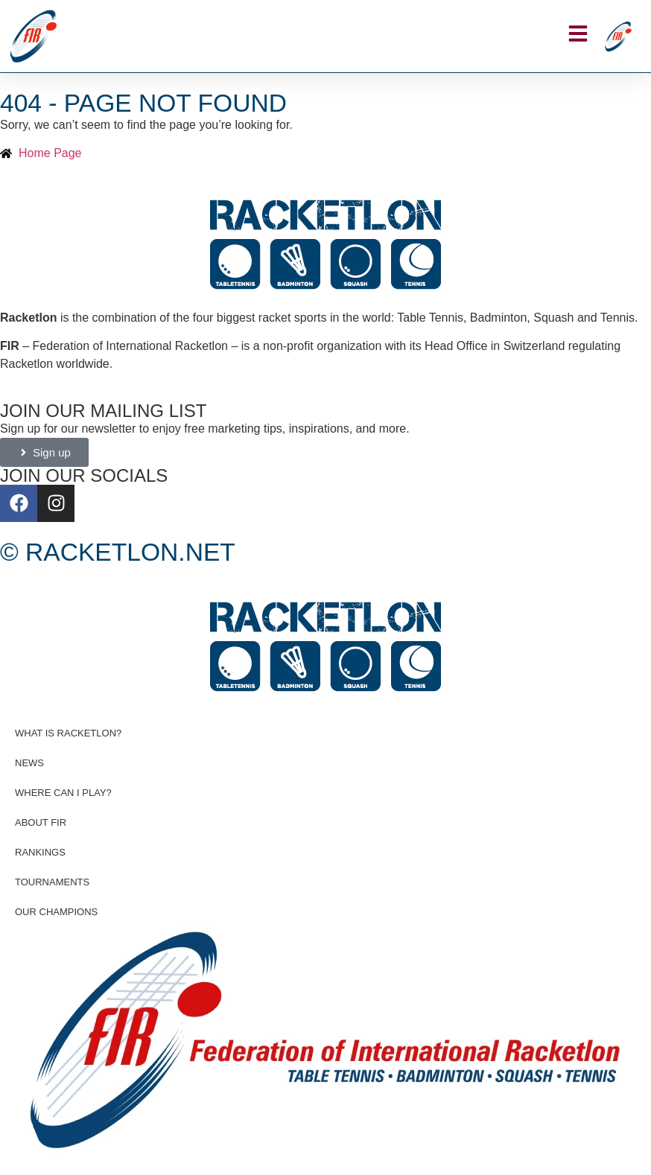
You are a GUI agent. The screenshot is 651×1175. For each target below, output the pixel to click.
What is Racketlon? (68, 733)
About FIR (40, 822)
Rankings (40, 852)
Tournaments (52, 882)
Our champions (56, 911)
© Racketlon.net (117, 552)
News (29, 762)
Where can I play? (63, 792)
